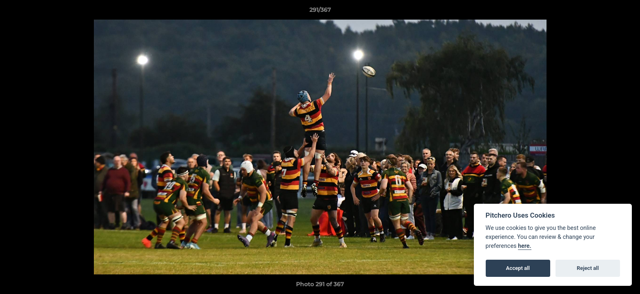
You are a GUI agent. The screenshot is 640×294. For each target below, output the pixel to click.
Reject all (588, 268)
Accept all (518, 268)
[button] (625, 12)
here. (524, 246)
